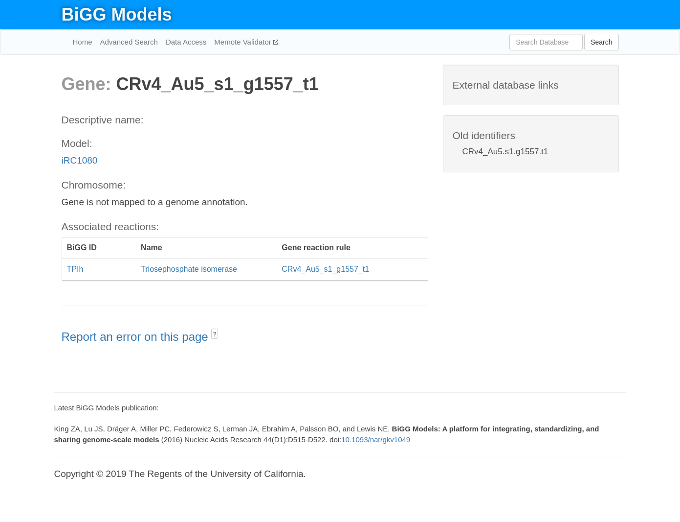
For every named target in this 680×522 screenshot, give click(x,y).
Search (601, 42)
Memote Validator (243, 42)
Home (82, 42)
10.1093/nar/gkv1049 (375, 439)
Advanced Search (129, 42)
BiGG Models (117, 14)
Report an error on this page (137, 336)
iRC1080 (80, 160)
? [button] (215, 334)
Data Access (186, 42)
